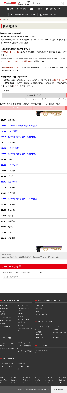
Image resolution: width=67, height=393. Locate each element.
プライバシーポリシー (37, 380)
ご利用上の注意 (6, 254)
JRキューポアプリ (41, 314)
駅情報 (3, 314)
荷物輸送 (20, 325)
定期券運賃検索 (6, 317)
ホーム (0, 19)
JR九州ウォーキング (24, 343)
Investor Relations (58, 327)
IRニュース (39, 338)
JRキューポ (39, 305)
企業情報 (39, 332)
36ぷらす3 (21, 313)
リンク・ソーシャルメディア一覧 (49, 380)
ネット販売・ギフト (7, 363)
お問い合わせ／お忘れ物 (3, 380)
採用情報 (55, 329)
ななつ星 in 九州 (23, 305)
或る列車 (20, 316)
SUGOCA (39, 308)
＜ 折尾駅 (5, 90)
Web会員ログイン (14, 5)
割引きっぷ (4, 308)
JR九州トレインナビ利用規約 (19, 61)
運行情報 (4, 305)
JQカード (39, 311)
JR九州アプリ (22, 322)
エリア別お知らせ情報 (8, 348)
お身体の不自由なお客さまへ (14, 380)
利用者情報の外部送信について (62, 380)
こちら (15, 86)
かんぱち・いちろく (24, 319)
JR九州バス (21, 363)
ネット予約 (4, 311)
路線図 (3, 323)
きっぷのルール (6, 326)
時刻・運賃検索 (6, 320)
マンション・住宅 (6, 366)
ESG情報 (39, 335)
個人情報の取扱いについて (26, 380)
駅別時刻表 (5, 19)
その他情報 (56, 338)
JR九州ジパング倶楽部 (25, 351)
